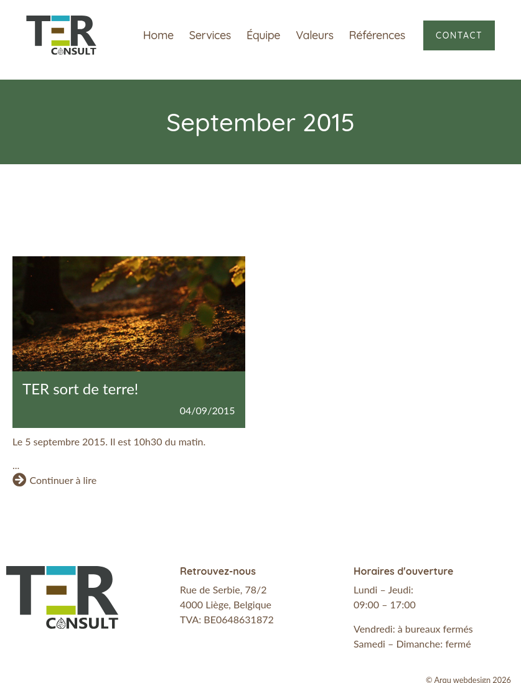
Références (377, 35)
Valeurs (314, 35)
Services (210, 35)
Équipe (263, 35)
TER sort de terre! (80, 388)
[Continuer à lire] (19, 479)
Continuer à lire (62, 480)
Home (158, 35)
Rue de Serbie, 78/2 (223, 589)
